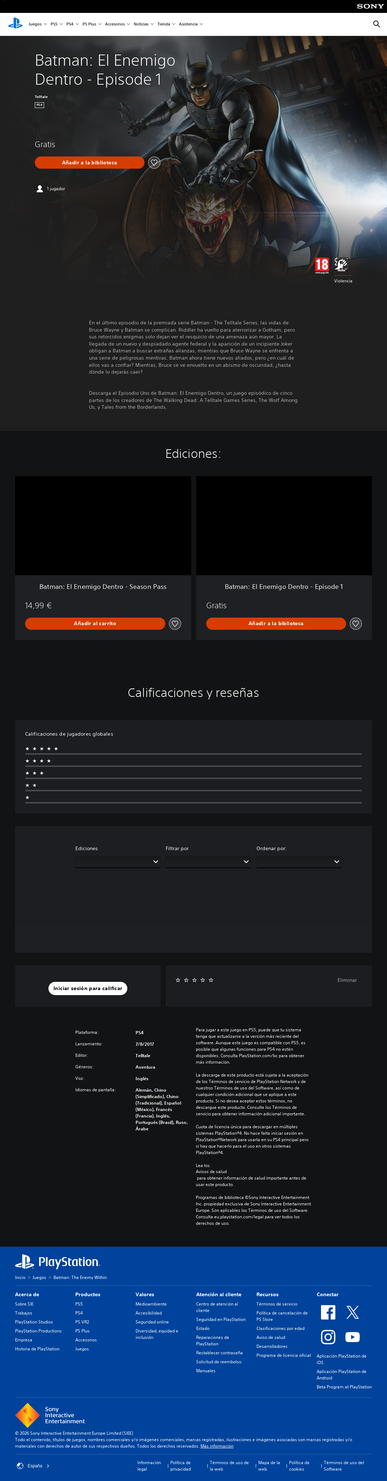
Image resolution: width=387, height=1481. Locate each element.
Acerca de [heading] (27, 1294)
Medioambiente (151, 1304)
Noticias (141, 24)
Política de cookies (299, 1465)
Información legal (149, 1465)
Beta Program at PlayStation (344, 1387)
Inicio (20, 1277)
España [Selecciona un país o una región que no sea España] (33, 1466)
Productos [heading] (87, 1294)
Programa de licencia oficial (283, 1355)
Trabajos (23, 1313)
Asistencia (188, 24)
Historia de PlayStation (37, 1349)
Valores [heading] (145, 1294)
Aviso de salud (270, 1337)
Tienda (163, 24)
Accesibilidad (149, 1313)
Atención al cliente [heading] (218, 1294)
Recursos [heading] (267, 1294)
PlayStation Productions (38, 1331)
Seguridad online (152, 1322)
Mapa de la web (269, 1465)
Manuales (206, 1371)
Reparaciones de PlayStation (212, 1340)
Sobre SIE (24, 1304)
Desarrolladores (272, 1346)
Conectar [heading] (328, 1294)
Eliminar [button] (347, 980)
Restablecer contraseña (219, 1353)
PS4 (70, 24)
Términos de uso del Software (344, 1465)
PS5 (54, 24)
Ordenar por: (271, 848)
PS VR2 (82, 1322)
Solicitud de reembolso (218, 1362)
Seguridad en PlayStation (221, 1319)
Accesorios (115, 24)
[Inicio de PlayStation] (15, 24)
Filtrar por (177, 848)
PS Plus (89, 24)
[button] (88, 988)
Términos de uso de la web (229, 1465)
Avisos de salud (211, 1172)
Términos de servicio (276, 1304)
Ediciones (86, 848)
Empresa (23, 1340)
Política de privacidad (180, 1465)
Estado (202, 1328)
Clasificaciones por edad (280, 1328)
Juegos (35, 24)
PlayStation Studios (34, 1322)
